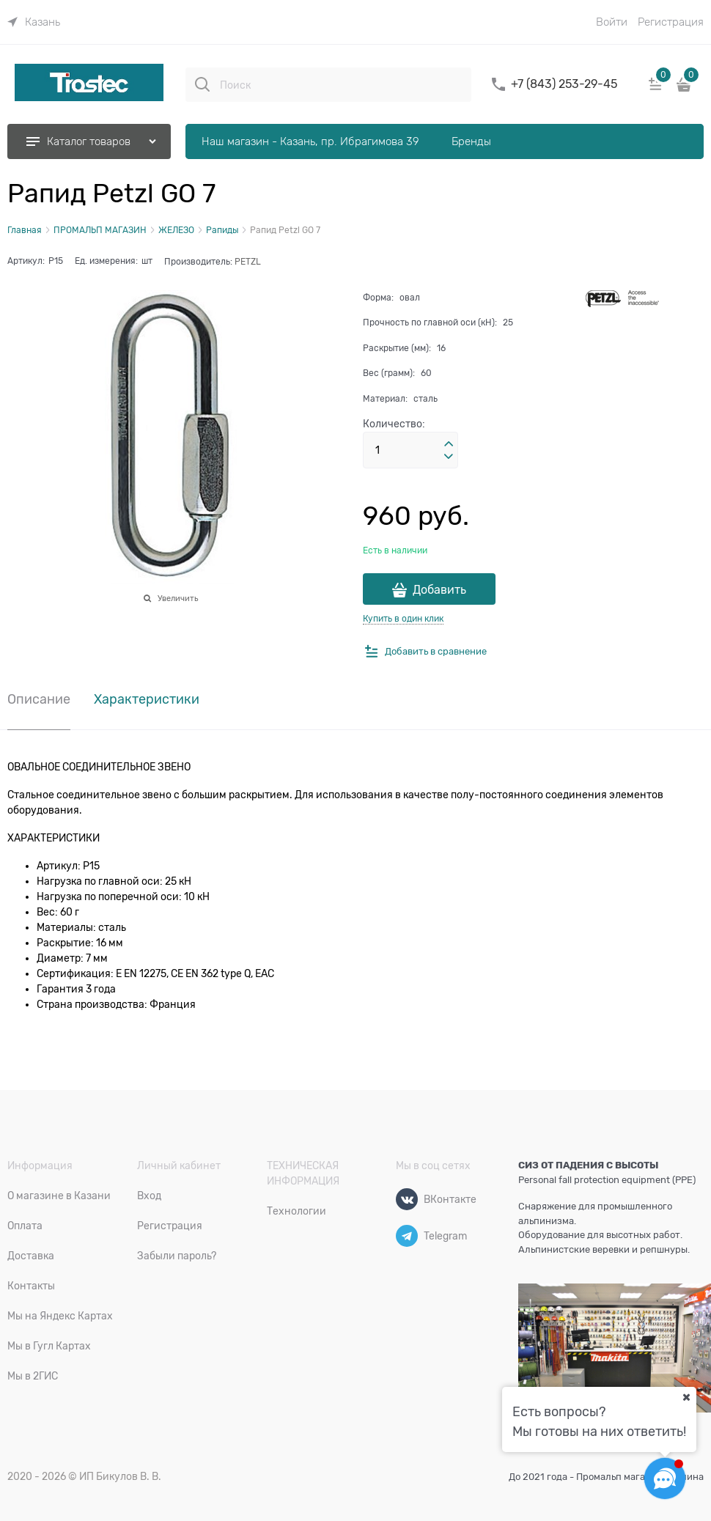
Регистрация (671, 22)
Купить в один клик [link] (403, 619)
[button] (449, 444)
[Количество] (410, 450)
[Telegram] (407, 1236)
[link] (33, 22)
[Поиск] (202, 84)
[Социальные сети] (664, 1478)
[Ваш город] (686, 1397)
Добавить (439, 590)
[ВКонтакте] (407, 1199)
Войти (611, 22)
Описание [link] (38, 700)
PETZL (248, 262)
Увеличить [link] (178, 598)
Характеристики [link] (146, 700)
